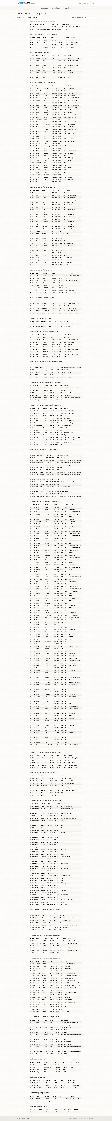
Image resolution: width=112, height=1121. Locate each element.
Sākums (79, 3)
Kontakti (85, 3)
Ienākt (92, 3)
